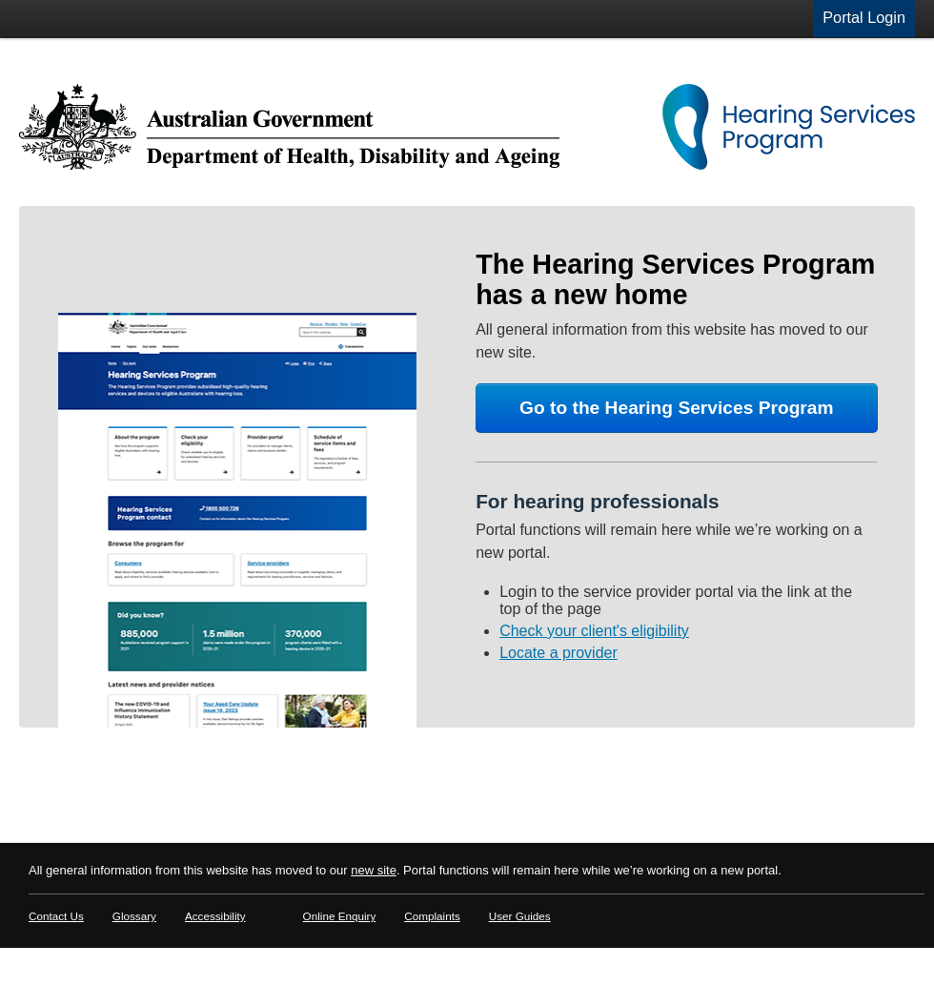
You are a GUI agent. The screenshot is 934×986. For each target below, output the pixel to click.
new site (373, 870)
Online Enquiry (339, 916)
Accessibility (215, 916)
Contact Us (56, 916)
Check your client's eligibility (594, 631)
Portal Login (863, 17)
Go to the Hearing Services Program (676, 408)
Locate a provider (558, 653)
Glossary (134, 916)
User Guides (520, 916)
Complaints (431, 916)
